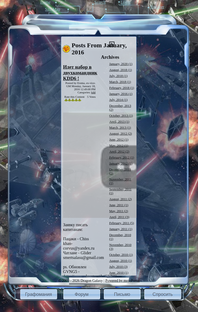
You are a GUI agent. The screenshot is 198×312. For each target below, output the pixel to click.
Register (157, 7)
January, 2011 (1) (120, 229)
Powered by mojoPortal (122, 281)
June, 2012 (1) (118, 139)
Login (126, 2)
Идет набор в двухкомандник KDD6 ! (80, 72)
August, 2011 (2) (120, 199)
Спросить (163, 294)
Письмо (122, 294)
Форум (81, 294)
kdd (93, 92)
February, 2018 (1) (121, 88)
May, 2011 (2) (118, 211)
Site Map (52, 9)
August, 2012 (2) (120, 133)
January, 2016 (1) (120, 94)
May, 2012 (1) (118, 145)
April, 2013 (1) (119, 122)
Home (45, 2)
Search (100, 2)
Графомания (38, 294)
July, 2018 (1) (118, 76)
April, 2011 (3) (119, 217)
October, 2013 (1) (121, 116)
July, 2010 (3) (118, 267)
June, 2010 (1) (118, 273)
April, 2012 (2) (119, 151)
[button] (38, 294)
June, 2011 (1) (118, 205)
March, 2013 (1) (120, 127)
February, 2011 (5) (121, 223)
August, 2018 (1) (120, 70)
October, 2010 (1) (121, 255)
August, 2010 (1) (120, 261)
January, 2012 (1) (120, 163)
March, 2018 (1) (120, 82)
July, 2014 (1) (118, 100)
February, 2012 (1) (121, 157)
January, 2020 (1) (120, 64)
